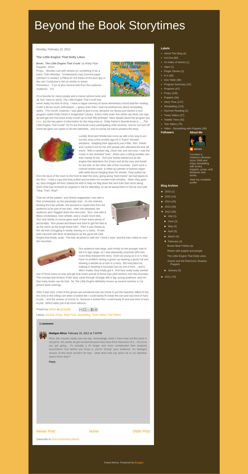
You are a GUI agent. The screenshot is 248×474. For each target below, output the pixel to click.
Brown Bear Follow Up (180, 245)
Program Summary (175, 84)
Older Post (141, 431)
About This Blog (173, 53)
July (170, 216)
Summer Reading (174, 110)
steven (198, 148)
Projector (169, 88)
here (39, 121)
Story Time (70, 314)
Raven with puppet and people (184, 250)
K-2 (166, 75)
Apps (167, 66)
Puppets (169, 97)
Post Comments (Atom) (65, 439)
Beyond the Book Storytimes (109, 25)
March (172, 236)
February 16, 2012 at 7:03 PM (85, 333)
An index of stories (174, 62)
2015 (168, 196)
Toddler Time (171, 119)
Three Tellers (99, 314)
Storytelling (83, 314)
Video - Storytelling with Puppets (182, 128)
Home (94, 431)
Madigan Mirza (58, 333)
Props (59, 314)
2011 (168, 276)
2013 (168, 206)
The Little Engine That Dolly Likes (186, 255)
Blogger (139, 462)
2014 (168, 201)
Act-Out (49, 314)
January (173, 270)
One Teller (170, 79)
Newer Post (45, 431)
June (171, 221)
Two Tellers (114, 314)
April (171, 231)
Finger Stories (172, 71)
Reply (52, 361)
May (171, 226)
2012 (168, 211)
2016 (168, 191)
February (173, 241)
